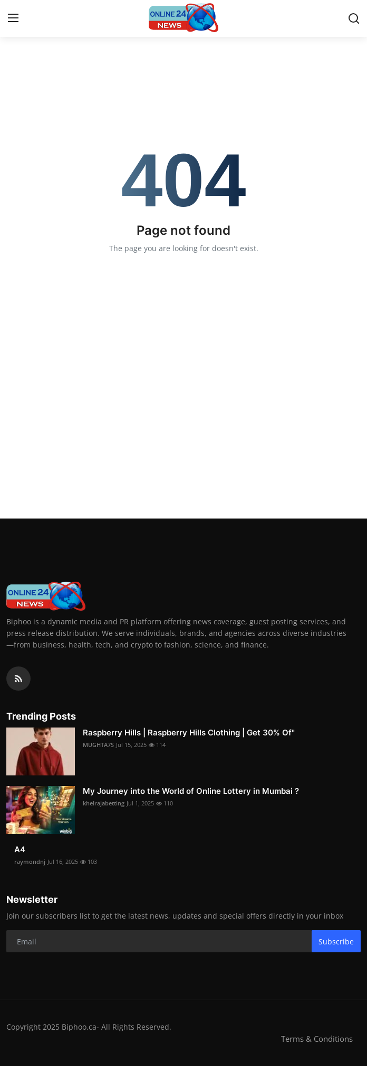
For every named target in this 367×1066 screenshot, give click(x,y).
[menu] (13, 18)
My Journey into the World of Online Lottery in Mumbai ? (191, 791)
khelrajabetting (103, 803)
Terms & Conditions (317, 1038)
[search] (354, 18)
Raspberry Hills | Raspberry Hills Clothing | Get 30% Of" (189, 733)
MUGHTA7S (98, 745)
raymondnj (29, 861)
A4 (19, 849)
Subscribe (336, 942)
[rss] (18, 678)
